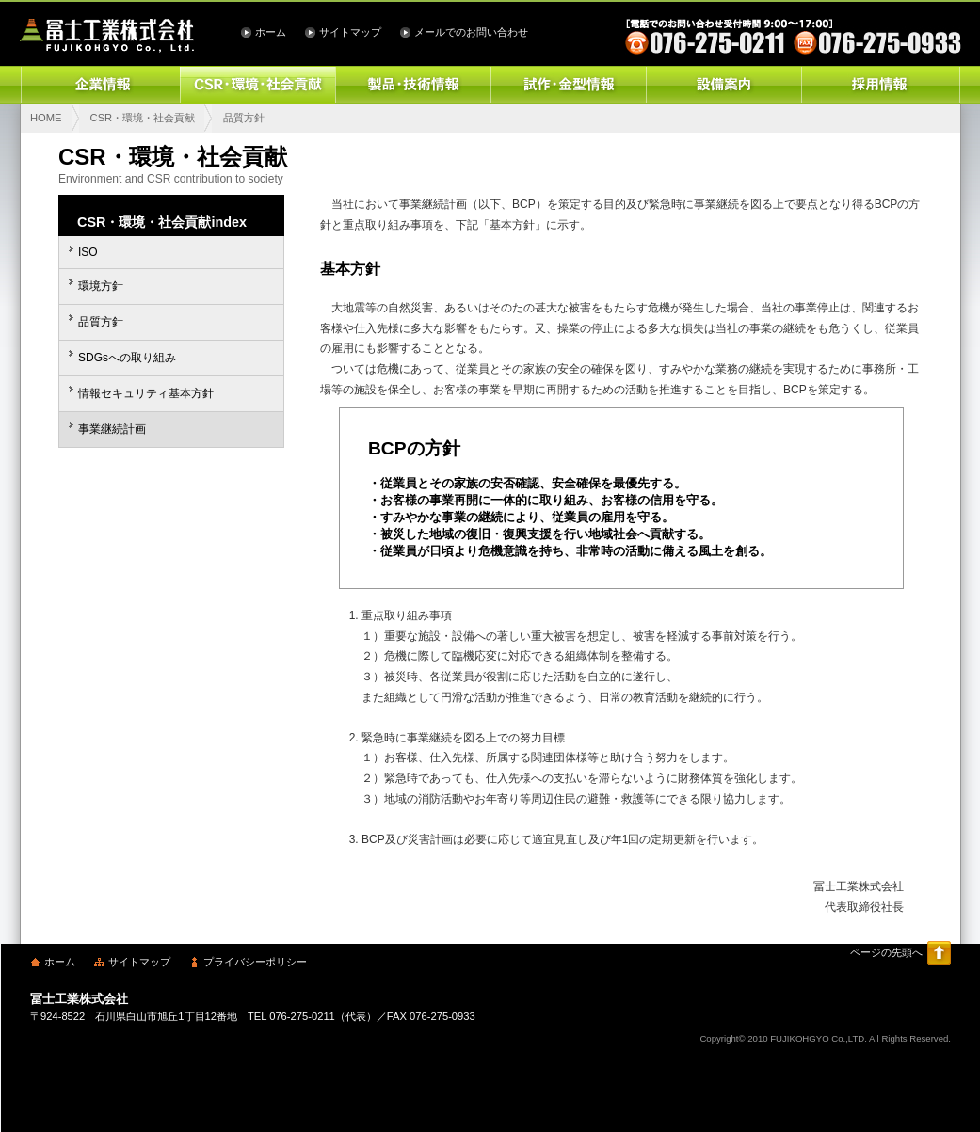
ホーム (270, 32)
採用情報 (880, 85)
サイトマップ (350, 32)
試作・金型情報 (568, 85)
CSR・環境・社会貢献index (162, 222)
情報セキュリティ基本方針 (146, 393)
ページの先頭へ (886, 952)
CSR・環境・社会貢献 (257, 85)
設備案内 (723, 85)
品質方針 (100, 321)
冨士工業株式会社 (107, 36)
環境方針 (100, 286)
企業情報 (100, 85)
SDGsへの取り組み (127, 357)
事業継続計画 (112, 429)
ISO (88, 252)
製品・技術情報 (412, 85)
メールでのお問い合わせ (471, 32)
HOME (46, 117)
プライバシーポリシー (255, 961)
